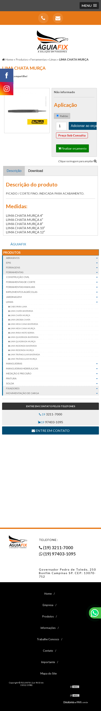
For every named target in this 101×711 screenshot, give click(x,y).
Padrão (62, 116)
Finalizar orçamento (72, 148)
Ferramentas (52, 272)
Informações (48, 627)
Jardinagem (52, 297)
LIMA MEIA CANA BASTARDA (24, 324)
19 (50, 414)
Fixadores (52, 388)
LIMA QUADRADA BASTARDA (24, 337)
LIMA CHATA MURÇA (20, 315)
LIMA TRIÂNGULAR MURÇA (23, 359)
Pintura (52, 378)
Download (35, 171)
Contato (48, 650)
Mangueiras (52, 363)
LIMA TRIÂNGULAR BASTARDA (25, 354)
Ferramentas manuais (52, 287)
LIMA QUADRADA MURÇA (23, 341)
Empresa (48, 605)
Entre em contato (51, 430)
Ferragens (52, 267)
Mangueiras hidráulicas (52, 368)
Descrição (14, 171)
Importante (48, 662)
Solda (52, 383)
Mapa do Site (48, 673)
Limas (52, 301)
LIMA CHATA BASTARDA (21, 311)
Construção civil (52, 277)
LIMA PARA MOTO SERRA (22, 332)
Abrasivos (52, 258)
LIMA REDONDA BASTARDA (23, 346)
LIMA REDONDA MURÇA (22, 350)
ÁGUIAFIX (18, 244)
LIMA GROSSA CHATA (20, 319)
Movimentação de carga (52, 393)
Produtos (11, 252)
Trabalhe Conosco (48, 639)
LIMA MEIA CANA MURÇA (22, 328)
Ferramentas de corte (52, 282)
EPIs (52, 262)
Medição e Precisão (52, 373)
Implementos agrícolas (52, 292)
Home (48, 593)
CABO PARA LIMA (18, 306)
